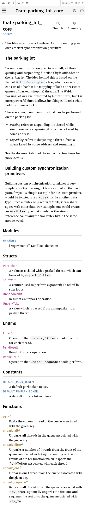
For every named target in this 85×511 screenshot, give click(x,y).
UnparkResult (12, 294)
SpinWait (9, 280)
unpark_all (10, 430)
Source (8, 34)
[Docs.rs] (3, 3)
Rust (77, 3)
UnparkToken (12, 303)
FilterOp (9, 333)
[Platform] (20, 3)
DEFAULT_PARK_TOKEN (18, 382)
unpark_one (11, 468)
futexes (65, 96)
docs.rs (66, 3)
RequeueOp (11, 357)
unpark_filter (12, 445)
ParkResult (10, 347)
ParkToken (10, 266)
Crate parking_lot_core (39, 11)
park (6, 416)
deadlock (9, 241)
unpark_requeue (14, 482)
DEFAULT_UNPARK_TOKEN (20, 391)
